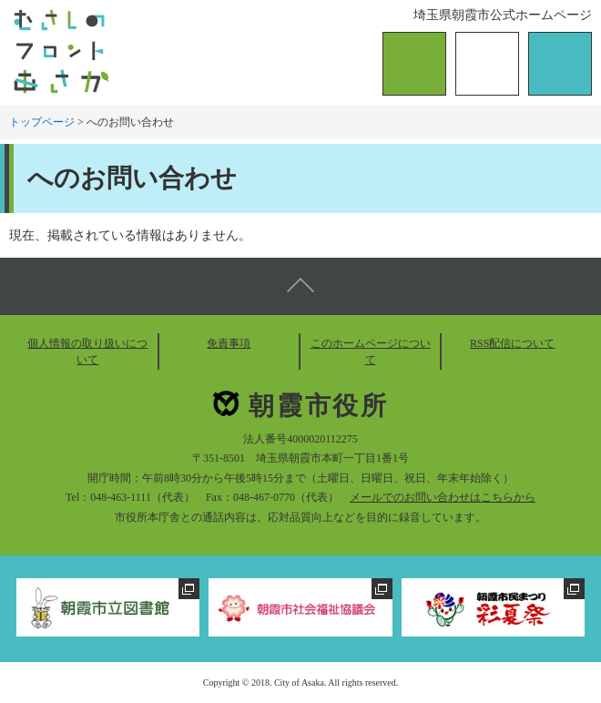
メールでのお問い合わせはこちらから (442, 497)
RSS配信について (512, 343)
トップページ (42, 122)
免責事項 (228, 343)
